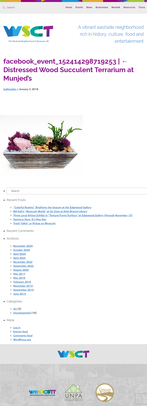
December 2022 (22, 262)
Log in (16, 327)
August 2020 (21, 269)
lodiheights (10, 89)
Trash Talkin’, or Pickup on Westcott (34, 223)
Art (15, 308)
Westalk (115, 7)
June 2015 (19, 293)
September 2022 (23, 266)
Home (69, 7)
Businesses (102, 7)
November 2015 (23, 285)
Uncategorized (22, 312)
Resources (129, 7)
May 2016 (19, 277)
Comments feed (22, 335)
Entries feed (20, 331)
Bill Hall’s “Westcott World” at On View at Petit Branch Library (50, 211)
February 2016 (22, 281)
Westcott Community (28, 31)
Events (79, 7)
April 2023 (19, 258)
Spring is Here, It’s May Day (29, 219)
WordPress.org (22, 339)
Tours (142, 7)
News (89, 7)
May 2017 (19, 273)
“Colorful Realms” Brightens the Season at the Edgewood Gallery (52, 207)
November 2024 (23, 246)
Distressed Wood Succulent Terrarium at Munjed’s (68, 69)
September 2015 (23, 289)
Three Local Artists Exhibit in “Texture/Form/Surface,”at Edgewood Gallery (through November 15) (72, 215)
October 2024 (21, 250)
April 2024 (19, 254)
